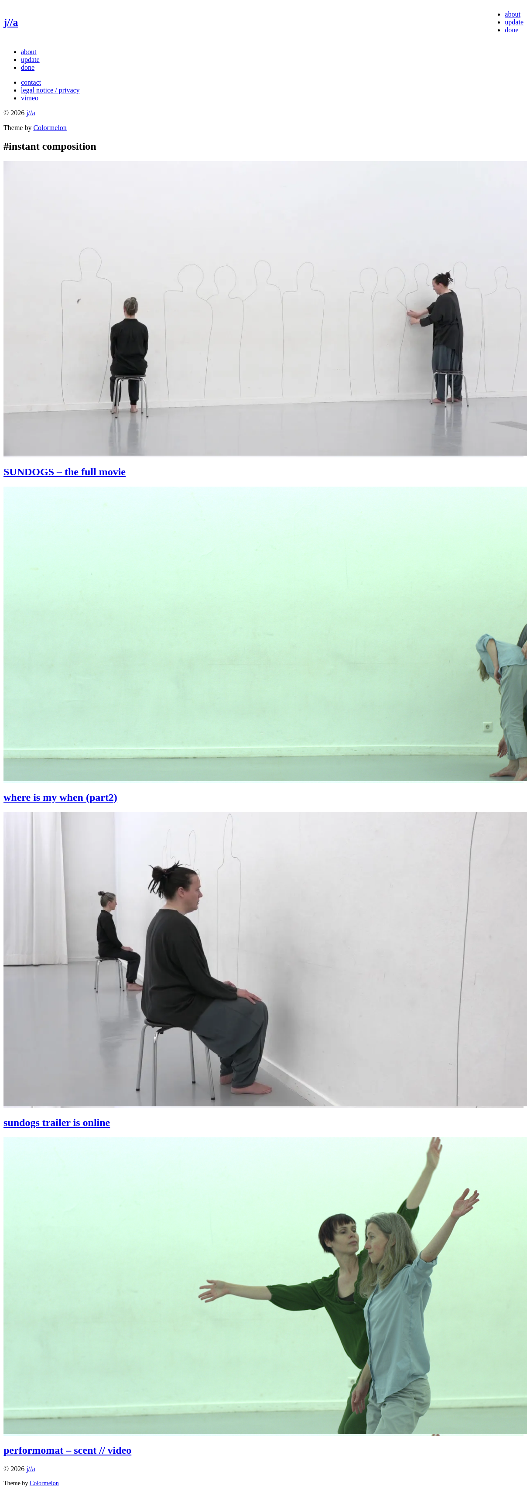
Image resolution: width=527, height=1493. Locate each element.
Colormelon (49, 127)
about (512, 14)
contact (31, 82)
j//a (10, 22)
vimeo (29, 98)
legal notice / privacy (50, 90)
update (514, 22)
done (511, 30)
